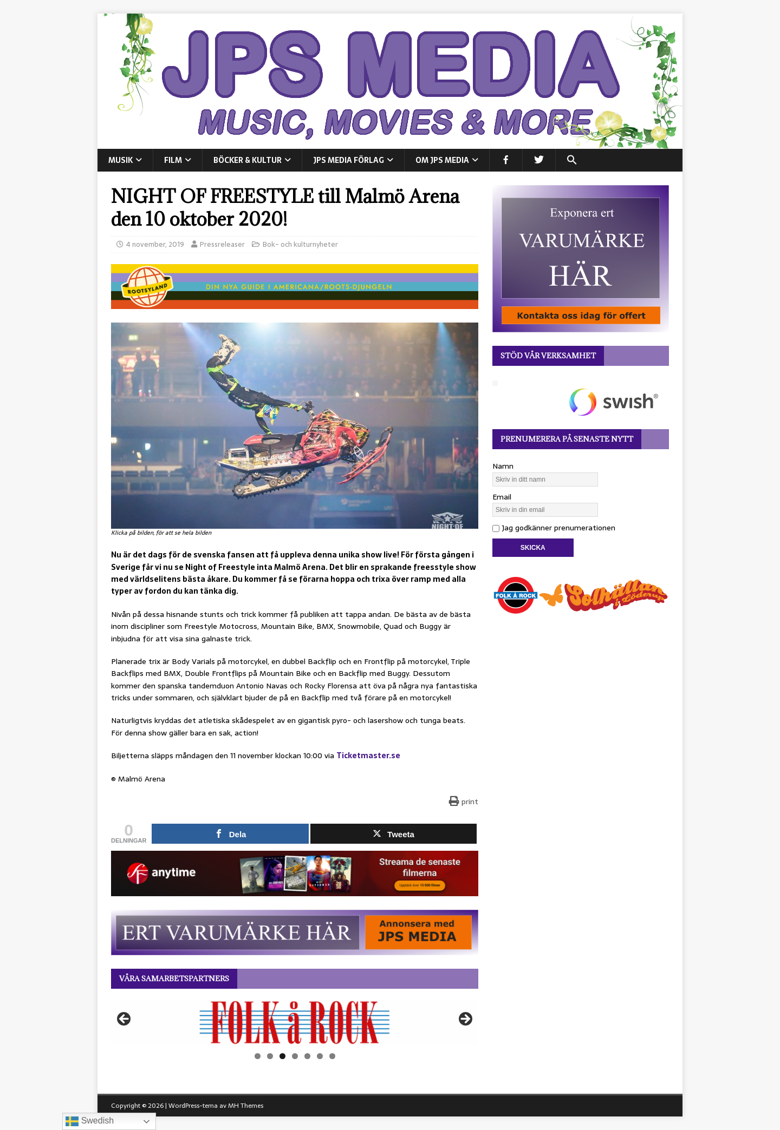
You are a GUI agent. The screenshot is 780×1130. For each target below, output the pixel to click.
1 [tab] (258, 1056)
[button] (571, 160)
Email (501, 497)
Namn (503, 466)
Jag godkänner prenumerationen (553, 528)
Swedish (90, 1121)
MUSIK (120, 160)
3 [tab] (282, 1056)
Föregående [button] (124, 1019)
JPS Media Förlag (348, 160)
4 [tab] (295, 1056)
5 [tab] (307, 1056)
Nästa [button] (465, 1019)
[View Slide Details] (294, 1022)
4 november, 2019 (155, 244)
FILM (173, 160)
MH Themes (245, 1105)
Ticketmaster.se (368, 755)
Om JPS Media (442, 160)
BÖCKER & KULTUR (247, 160)
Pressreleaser (222, 244)
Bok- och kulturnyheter (300, 244)
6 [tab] (320, 1056)
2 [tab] (270, 1056)
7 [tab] (332, 1056)
